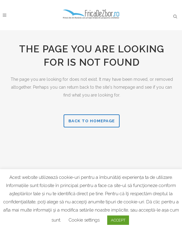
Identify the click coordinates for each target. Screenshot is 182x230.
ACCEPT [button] (118, 220)
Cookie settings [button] (84, 220)
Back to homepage (91, 121)
